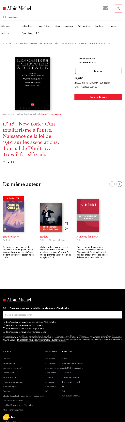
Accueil (5, 43)
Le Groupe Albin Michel (13, 400)
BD (46, 391)
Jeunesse (49, 382)
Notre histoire (9, 363)
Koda (64, 358)
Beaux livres (50, 386)
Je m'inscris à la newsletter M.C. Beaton (25, 325)
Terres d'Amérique (70, 377)
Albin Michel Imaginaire (13, 410)
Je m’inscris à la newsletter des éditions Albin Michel (31, 321)
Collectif (8, 162)
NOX (64, 386)
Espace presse (9, 377)
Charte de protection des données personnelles (24, 396)
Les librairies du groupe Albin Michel (18, 405)
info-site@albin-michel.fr (67, 339)
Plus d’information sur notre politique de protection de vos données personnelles (41, 340)
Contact (6, 358)
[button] (6, 417)
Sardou (44, 236)
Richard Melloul (57, 240)
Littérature (50, 358)
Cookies (6, 391)
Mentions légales (10, 386)
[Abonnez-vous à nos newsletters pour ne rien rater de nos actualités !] (104, 8)
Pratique (49, 377)
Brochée (98, 70)
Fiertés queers (11, 236)
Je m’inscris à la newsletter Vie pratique (25, 328)
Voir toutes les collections (71, 396)
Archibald (66, 372)
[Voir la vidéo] (66, 228)
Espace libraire (9, 372)
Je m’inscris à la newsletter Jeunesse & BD (26, 331)
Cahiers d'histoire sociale (50, 114)
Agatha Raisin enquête (72, 363)
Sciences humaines (53, 368)
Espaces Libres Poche (72, 382)
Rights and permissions (13, 382)
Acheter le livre (98, 96)
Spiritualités (50, 372)
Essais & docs (51, 363)
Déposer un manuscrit (12, 368)
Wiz (64, 391)
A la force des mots (87, 236)
